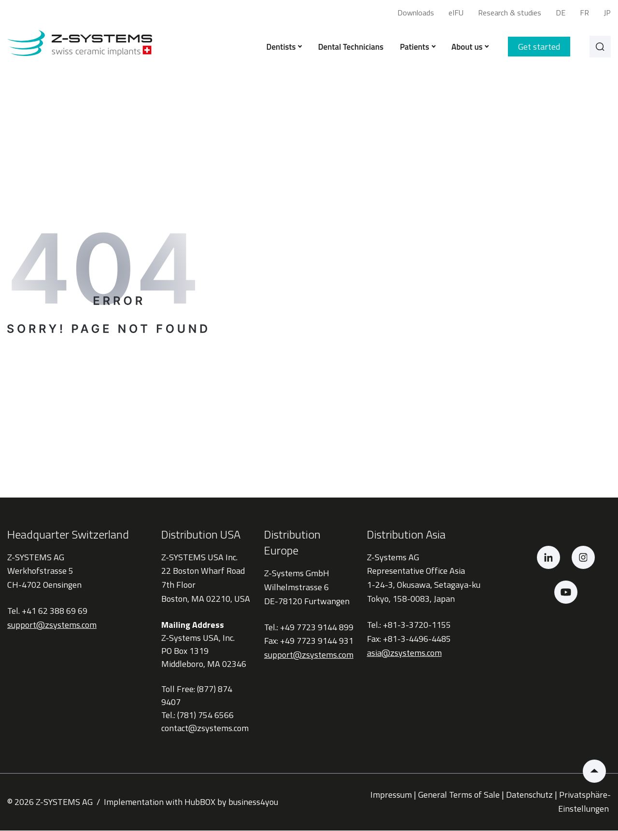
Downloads (415, 12)
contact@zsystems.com (205, 728)
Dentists (282, 47)
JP (607, 12)
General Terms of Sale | (461, 795)
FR (584, 12)
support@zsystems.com (52, 625)
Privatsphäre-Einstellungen (584, 802)
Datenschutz (529, 795)
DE (560, 12)
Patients (416, 47)
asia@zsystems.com (404, 653)
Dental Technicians (348, 47)
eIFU (456, 12)
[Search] (599, 47)
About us (468, 47)
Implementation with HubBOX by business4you (191, 802)
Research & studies (509, 12)
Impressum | (393, 795)
